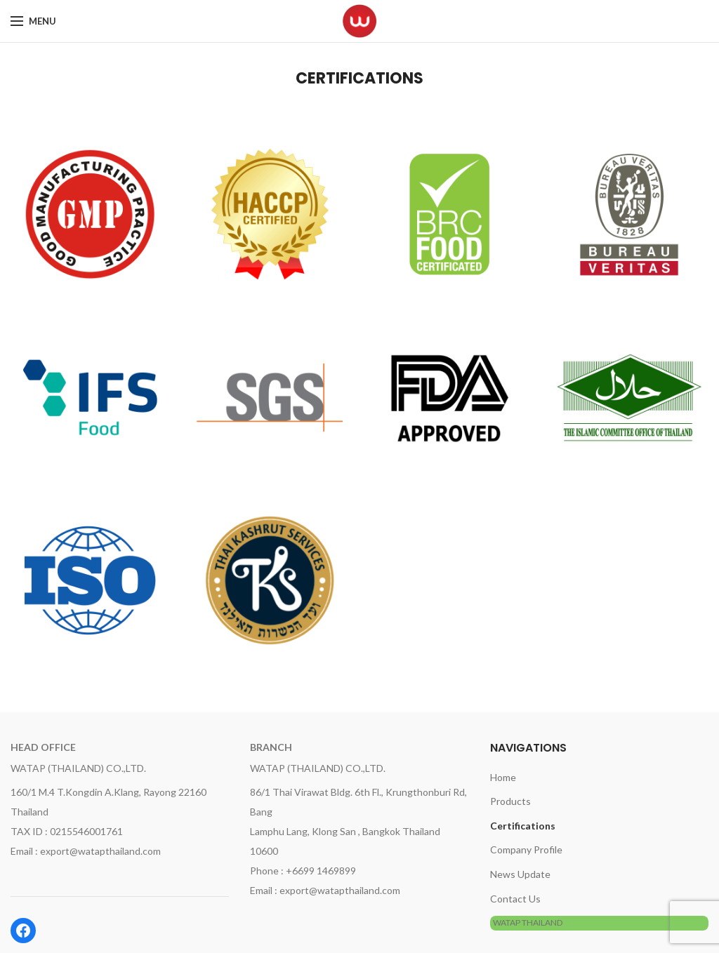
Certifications (522, 826)
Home (503, 777)
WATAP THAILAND (527, 922)
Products (510, 801)
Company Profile (526, 849)
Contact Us (515, 899)
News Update (520, 874)
